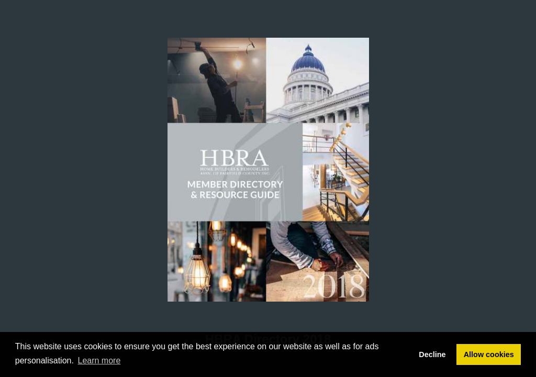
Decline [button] (432, 354)
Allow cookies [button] (489, 354)
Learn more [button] (99, 360)
